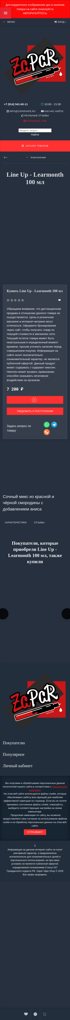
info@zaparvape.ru (21, 111)
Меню (9, 21)
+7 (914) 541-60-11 (16, 104)
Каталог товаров (35, 145)
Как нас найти (52, 111)
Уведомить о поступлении (35, 411)
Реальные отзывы (35, 115)
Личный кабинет (18, 765)
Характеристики (16, 522)
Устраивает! (35, 832)
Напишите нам (35, 121)
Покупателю (14, 743)
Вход (60, 22)
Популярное (14, 754)
